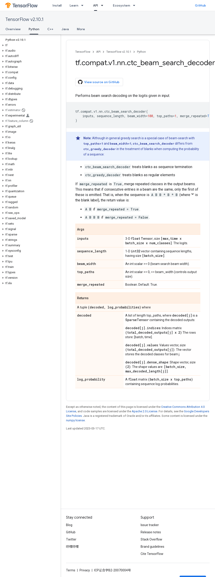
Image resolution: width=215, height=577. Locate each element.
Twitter (71, 539)
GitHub (200, 5)
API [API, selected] (95, 5)
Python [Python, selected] (34, 29)
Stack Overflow (151, 539)
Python (141, 51)
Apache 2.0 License (144, 411)
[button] (29, 45)
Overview (13, 29)
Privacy (85, 570)
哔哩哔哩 (72, 546)
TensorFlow (82, 51)
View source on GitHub (98, 82)
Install (57, 5)
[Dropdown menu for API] (103, 5)
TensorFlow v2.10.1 (24, 19)
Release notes (151, 532)
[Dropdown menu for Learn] (83, 5)
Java (65, 29)
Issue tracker (150, 525)
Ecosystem (121, 5)
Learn (74, 5)
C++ (50, 29)
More (81, 29)
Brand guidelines (152, 546)
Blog (69, 525)
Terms (70, 570)
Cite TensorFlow (152, 554)
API (98, 51)
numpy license (75, 420)
